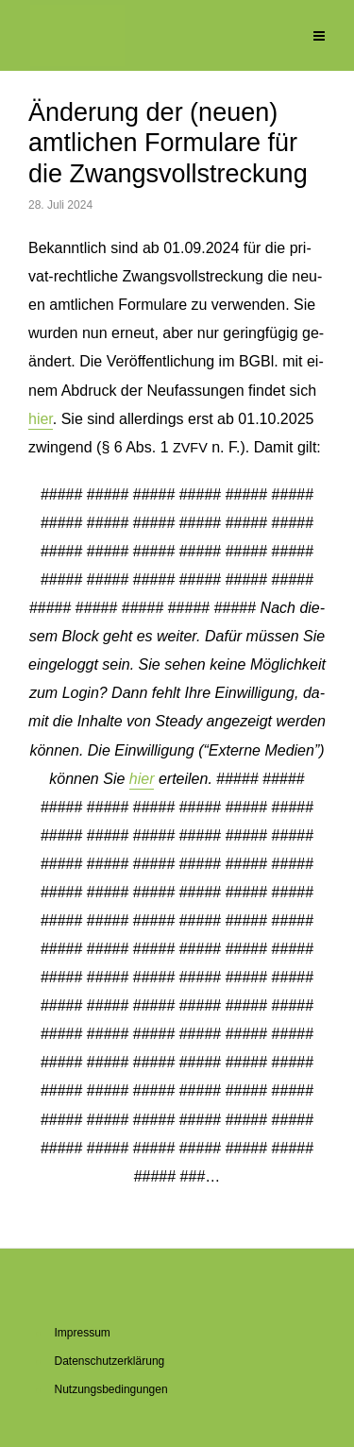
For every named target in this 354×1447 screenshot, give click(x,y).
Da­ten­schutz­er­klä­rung (110, 1361)
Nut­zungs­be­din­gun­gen (111, 1389)
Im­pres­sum (82, 1332)
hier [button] (142, 779)
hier (40, 419)
